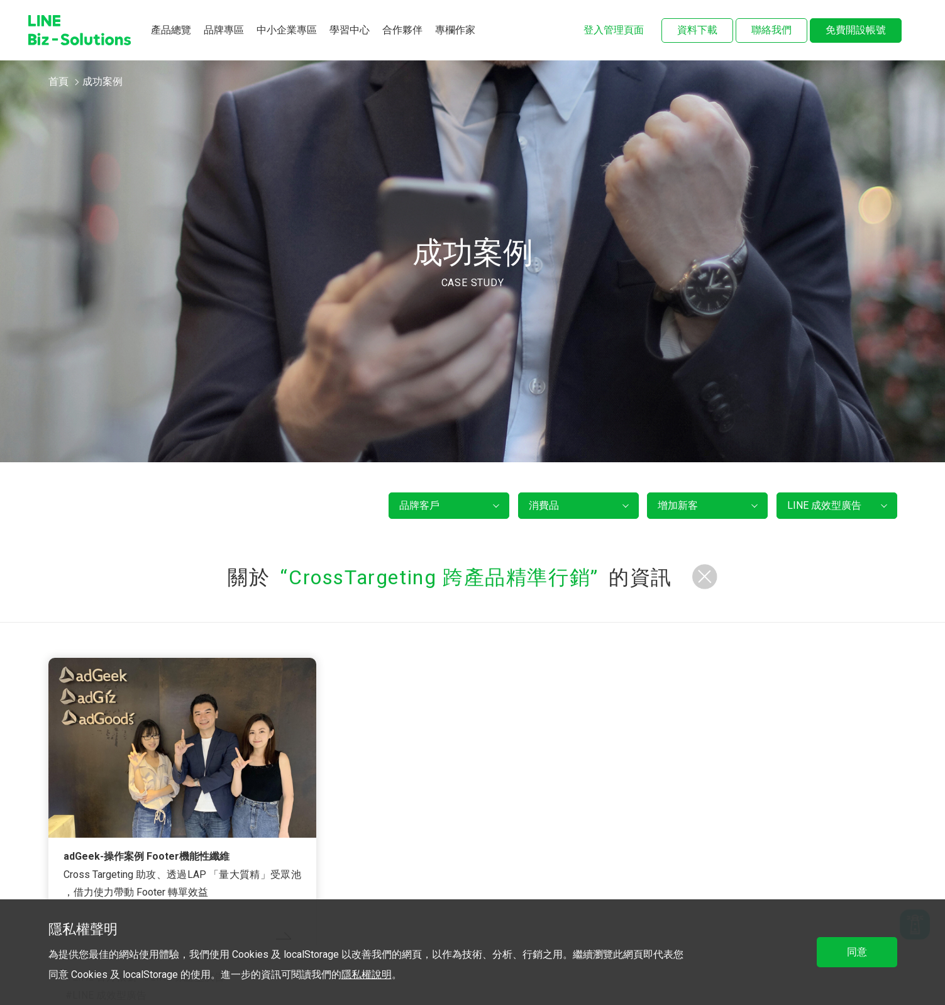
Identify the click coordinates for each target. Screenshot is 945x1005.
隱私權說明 (366, 974)
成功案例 (102, 81)
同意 (857, 952)
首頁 (58, 81)
